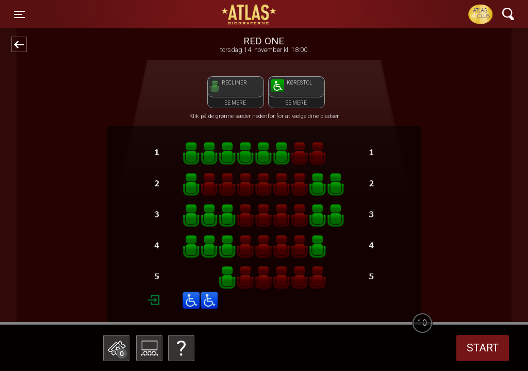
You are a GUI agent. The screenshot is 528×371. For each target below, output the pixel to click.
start (483, 348)
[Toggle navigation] (19, 14)
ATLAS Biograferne (249, 14)
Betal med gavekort (194, 296)
